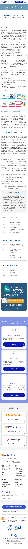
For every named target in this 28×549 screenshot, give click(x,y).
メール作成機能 (19, 471)
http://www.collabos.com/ (15, 257)
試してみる (14, 369)
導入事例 (3, 479)
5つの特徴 (4, 469)
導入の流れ (4, 487)
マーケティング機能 (20, 477)
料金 (2, 472)
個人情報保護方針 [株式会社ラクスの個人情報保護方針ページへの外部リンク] (22, 538)
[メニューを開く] (25, 2)
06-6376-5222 (16, 461)
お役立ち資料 (18, 479)
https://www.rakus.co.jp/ (15, 232)
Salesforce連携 (5, 484)
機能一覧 (18, 468)
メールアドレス (5, 498)
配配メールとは (5, 466)
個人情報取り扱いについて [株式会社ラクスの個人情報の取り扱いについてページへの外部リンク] (12, 538)
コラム (16, 482)
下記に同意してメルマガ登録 (14, 506)
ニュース (17, 487)
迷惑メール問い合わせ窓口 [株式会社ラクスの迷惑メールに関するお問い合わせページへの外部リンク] (12, 540)
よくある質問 (18, 484)
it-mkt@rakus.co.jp (14, 275)
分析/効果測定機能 (20, 475)
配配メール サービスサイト (9, 210)
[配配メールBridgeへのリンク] (14, 429)
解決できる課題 (6, 468)
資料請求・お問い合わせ (15, 301)
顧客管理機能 (19, 473)
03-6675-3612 (15, 305)
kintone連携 (4, 482)
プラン (3, 475)
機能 (16, 466)
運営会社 (4, 538)
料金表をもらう (14, 395)
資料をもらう (19, 1)
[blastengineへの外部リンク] (14, 441)
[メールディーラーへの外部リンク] (14, 417)
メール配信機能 (19, 469)
